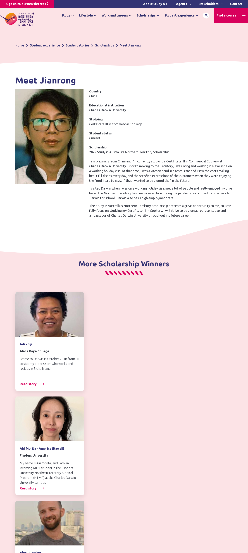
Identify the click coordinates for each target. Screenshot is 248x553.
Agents (181, 4)
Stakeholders (209, 4)
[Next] (228, 401)
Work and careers (115, 15)
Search (206, 15)
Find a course (227, 15)
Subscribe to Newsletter (36, 500)
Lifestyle (86, 15)
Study (65, 15)
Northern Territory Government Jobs (205, 471)
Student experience (179, 15)
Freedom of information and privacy (146, 479)
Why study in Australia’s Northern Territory (95, 481)
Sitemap (132, 503)
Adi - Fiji (26, 344)
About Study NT (155, 4)
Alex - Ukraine (178, 344)
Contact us (27, 485)
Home (19, 45)
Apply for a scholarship (87, 498)
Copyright (133, 489)
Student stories (77, 45)
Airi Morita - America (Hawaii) (116, 344)
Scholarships (146, 15)
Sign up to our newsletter (25, 4)
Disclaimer (133, 469)
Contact (236, 4)
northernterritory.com (198, 481)
